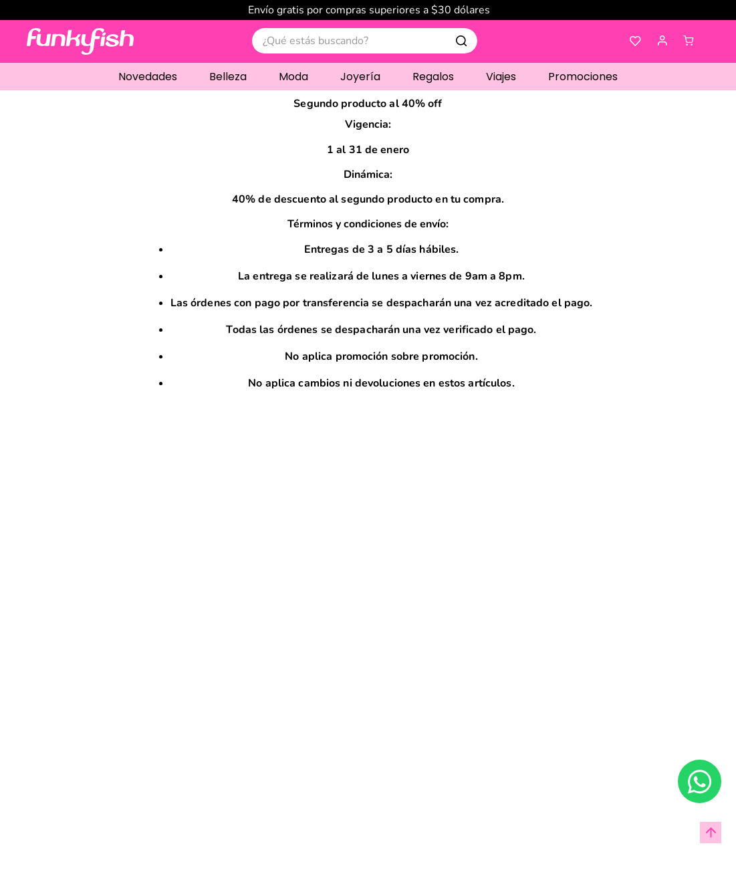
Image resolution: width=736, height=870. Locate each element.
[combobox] (364, 40)
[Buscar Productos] (461, 40)
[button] (661, 41)
